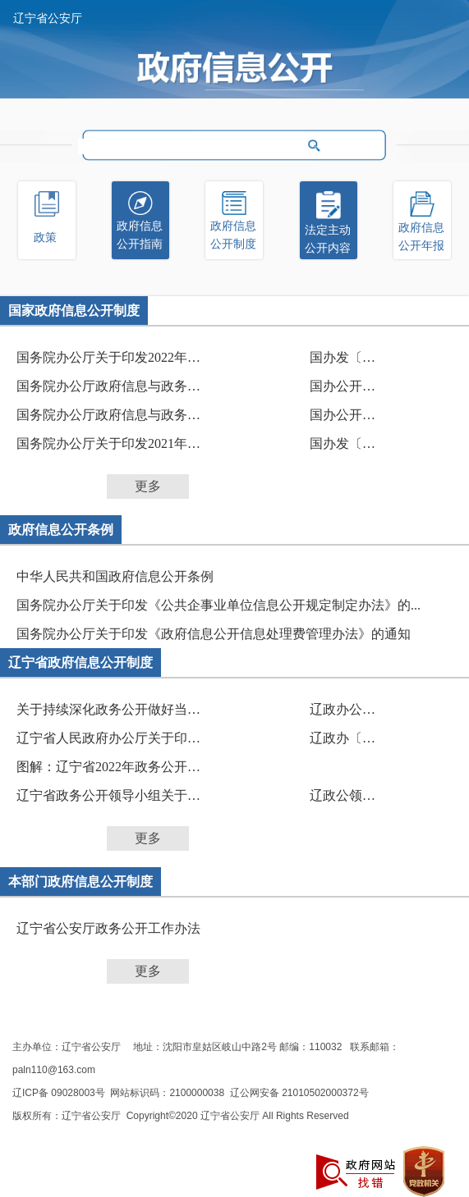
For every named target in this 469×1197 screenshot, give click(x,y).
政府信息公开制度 (233, 235)
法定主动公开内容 (328, 239)
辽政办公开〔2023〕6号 (343, 709)
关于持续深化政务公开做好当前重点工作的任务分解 (115, 709)
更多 (148, 486)
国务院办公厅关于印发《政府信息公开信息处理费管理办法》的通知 (213, 634)
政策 (45, 237)
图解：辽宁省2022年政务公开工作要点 (115, 767)
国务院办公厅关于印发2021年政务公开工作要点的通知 (115, 443)
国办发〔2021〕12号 (343, 443)
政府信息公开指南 (140, 235)
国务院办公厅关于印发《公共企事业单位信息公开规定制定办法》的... (218, 605)
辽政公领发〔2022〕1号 (343, 795)
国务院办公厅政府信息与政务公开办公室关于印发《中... (115, 415)
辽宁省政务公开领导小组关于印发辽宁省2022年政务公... (115, 795)
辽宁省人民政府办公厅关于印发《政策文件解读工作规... (115, 738)
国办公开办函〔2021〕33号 (343, 386)
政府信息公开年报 (421, 237)
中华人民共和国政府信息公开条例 (115, 576)
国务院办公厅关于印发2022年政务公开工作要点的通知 (115, 357)
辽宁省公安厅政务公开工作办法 (108, 928)
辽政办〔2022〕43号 (343, 738)
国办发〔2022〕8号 (343, 357)
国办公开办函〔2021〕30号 (343, 415)
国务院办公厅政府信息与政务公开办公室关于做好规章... (115, 386)
